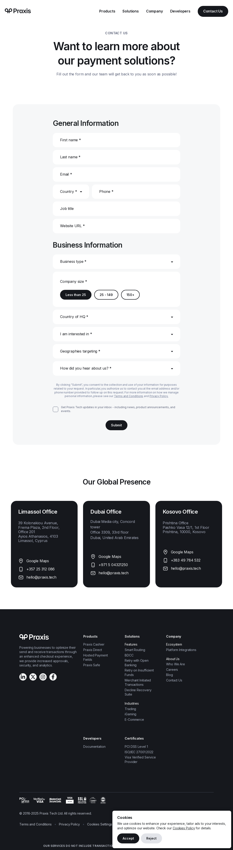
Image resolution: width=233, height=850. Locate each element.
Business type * (73, 261)
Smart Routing (135, 650)
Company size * (73, 281)
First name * (70, 140)
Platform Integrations (181, 650)
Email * (66, 174)
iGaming (130, 714)
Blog (169, 675)
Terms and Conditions (128, 396)
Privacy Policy (69, 824)
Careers (172, 669)
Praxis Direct (92, 650)
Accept (128, 838)
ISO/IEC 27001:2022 (139, 752)
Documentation (94, 746)
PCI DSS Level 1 (136, 746)
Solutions (130, 11)
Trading (130, 709)
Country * (68, 191)
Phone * (106, 191)
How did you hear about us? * (85, 368)
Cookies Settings (99, 824)
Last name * (70, 157)
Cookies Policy (184, 828)
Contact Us (213, 11)
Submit (116, 425)
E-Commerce (134, 719)
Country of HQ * (74, 316)
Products (107, 11)
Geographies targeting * (80, 351)
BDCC (129, 655)
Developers (180, 11)
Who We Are (175, 664)
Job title (66, 208)
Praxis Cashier (93, 644)
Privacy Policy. (158, 396)
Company (154, 11)
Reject (151, 838)
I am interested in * (76, 334)
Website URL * (72, 226)
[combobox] (60, 271)
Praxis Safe (91, 665)
